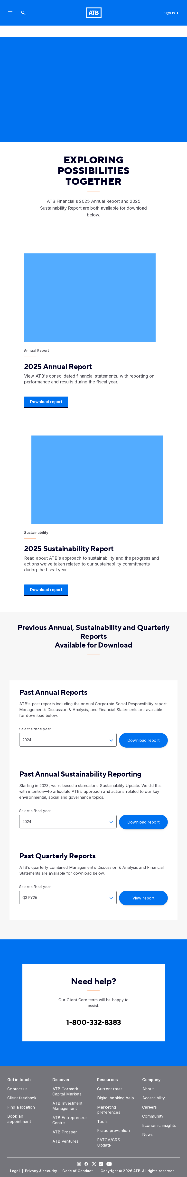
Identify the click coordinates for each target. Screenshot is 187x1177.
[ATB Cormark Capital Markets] (67, 1091)
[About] (148, 1088)
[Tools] (102, 1121)
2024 (26, 740)
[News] (147, 1134)
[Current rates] (109, 1088)
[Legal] (15, 1170)
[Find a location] (21, 1107)
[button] (10, 13)
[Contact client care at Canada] (93, 1022)
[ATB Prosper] (64, 1132)
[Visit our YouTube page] (108, 1164)
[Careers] (149, 1107)
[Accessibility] (153, 1097)
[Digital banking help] (115, 1097)
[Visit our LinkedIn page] (100, 1164)
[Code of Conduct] (78, 1170)
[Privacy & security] (41, 1170)
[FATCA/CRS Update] (108, 1142)
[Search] (23, 13)
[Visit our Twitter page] (93, 1164)
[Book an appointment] (19, 1119)
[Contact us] (17, 1088)
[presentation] (93, 93)
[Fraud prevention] (113, 1130)
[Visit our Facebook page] (86, 1164)
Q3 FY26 (29, 897)
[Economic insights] (159, 1125)
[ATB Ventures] (65, 1141)
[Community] (152, 1116)
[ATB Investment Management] (67, 1106)
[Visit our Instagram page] (79, 1164)
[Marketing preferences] (108, 1110)
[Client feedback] (21, 1097)
